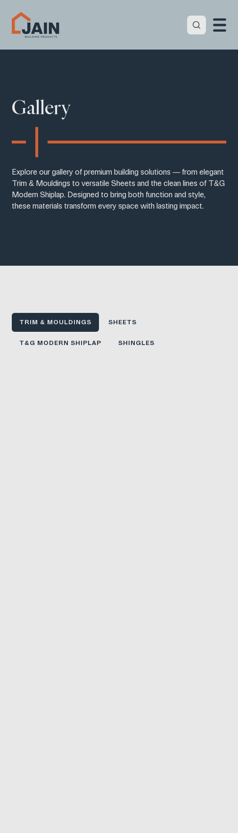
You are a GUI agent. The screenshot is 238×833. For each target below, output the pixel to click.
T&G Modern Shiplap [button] (60, 342)
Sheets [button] (122, 322)
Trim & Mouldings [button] (55, 322)
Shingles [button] (136, 342)
